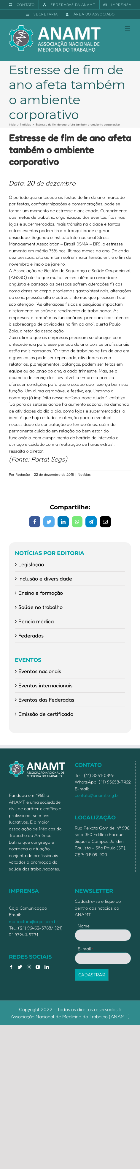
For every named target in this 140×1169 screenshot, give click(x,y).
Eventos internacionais (45, 685)
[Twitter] (20, 967)
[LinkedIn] (46, 967)
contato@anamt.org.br (97, 795)
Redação (22, 474)
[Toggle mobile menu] (128, 28)
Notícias (84, 474)
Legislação (31, 564)
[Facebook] (11, 967)
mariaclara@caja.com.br (33, 921)
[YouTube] (38, 967)
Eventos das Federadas (46, 699)
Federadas (31, 635)
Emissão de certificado (45, 713)
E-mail (85, 948)
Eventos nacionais (39, 671)
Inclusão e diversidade (45, 578)
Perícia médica (36, 621)
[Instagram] (29, 967)
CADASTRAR (91, 975)
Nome (84, 926)
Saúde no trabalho (40, 607)
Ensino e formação (40, 592)
